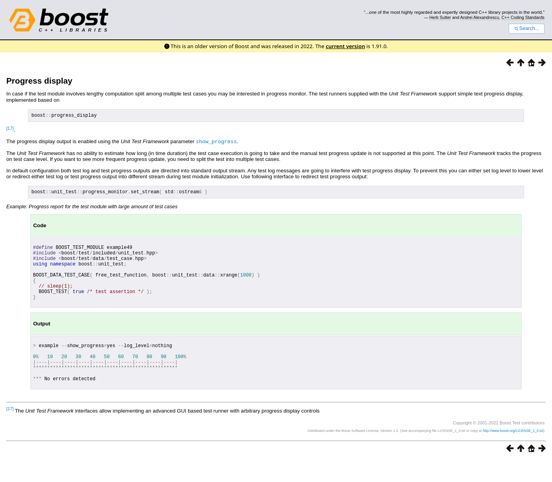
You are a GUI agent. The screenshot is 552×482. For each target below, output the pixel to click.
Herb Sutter (440, 17)
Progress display (39, 80)
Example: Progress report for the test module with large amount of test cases (92, 208)
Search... (526, 28)
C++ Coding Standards (523, 17)
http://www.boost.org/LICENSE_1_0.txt (513, 453)
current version (345, 46)
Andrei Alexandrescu (479, 17)
